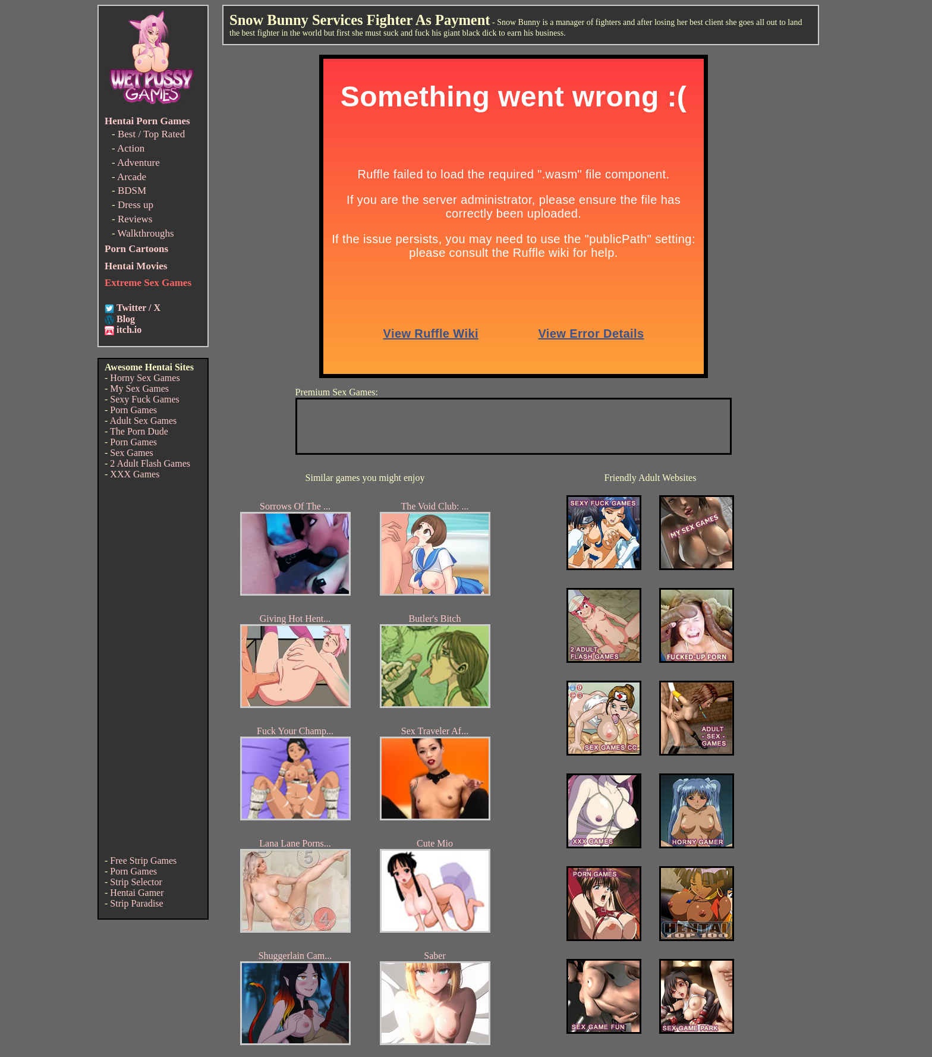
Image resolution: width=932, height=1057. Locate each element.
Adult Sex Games (143, 421)
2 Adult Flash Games (150, 463)
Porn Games (133, 410)
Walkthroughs (146, 233)
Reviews (135, 219)
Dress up (135, 204)
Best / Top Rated (151, 134)
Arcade (131, 177)
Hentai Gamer (136, 893)
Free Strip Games (143, 860)
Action (130, 148)
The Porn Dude (139, 431)
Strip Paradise (136, 903)
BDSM (132, 190)
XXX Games (134, 474)
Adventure (138, 162)
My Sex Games (139, 388)
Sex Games (131, 453)
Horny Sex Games (145, 378)
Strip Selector (136, 882)
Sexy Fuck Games (144, 399)
